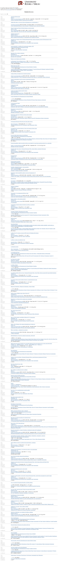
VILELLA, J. (39, 344)
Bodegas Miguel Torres (19, 283)
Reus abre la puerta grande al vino (17, 397)
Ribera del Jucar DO (45, 426)
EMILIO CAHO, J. (14, 496)
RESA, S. (12, 370)
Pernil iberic (16, 459)
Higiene (34, 164)
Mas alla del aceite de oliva (16, 310)
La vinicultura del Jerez (15, 252)
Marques (44, 353)
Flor (39, 255)
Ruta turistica (20, 37)
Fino (38, 340)
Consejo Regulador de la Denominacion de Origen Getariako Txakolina (24, 212)
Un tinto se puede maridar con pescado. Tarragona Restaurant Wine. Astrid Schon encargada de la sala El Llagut (31, 475)
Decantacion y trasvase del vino (16, 109)
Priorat (12, 118)
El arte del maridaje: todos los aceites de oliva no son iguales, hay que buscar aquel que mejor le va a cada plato (31, 143)
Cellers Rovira (18, 558)
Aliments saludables (31, 373)
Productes (29, 118)
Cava (34, 62)
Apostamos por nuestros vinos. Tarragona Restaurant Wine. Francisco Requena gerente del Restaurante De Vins (31, 39)
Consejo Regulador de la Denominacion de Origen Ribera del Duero (23, 376)
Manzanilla (13, 433)
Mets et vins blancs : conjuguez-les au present (19, 329)
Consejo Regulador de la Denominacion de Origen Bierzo (21, 136)
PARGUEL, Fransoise (15, 260)
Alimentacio (21, 492)
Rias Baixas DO (14, 407)
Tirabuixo (32, 528)
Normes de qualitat (31, 159)
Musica (16, 131)
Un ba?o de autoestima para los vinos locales (19, 468)
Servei (53, 528)
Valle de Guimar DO (14, 544)
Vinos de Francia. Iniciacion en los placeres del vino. (20, 524)
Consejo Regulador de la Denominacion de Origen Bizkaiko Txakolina (24, 66)
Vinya (32, 62)
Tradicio (25, 118)
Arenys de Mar (17, 346)
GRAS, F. (12, 234)
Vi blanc (27, 221)
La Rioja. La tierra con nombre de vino (18, 239)
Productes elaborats (19, 373)
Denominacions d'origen (23, 159)
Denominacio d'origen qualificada (33, 386)
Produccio (40, 378)
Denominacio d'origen (15, 70)
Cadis (19, 106)
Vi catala (15, 320)
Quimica (21, 82)
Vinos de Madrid (14, 532)
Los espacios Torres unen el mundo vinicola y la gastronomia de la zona (24, 279)
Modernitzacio (25, 164)
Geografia (30, 94)
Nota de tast (48, 353)
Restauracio (26, 131)
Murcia (12, 37)
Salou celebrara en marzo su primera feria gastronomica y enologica (23, 442)
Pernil (17, 196)
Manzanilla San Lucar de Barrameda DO (36, 106)
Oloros (54, 339)
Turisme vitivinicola (46, 77)
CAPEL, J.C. (13, 187)
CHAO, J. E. (13, 457)
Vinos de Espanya (14, 307)
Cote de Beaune (26, 62)
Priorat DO (33, 118)
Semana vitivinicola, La (15, 175)
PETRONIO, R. (14, 54)
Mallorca (20, 20)
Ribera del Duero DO (15, 378)
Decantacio (40, 528)
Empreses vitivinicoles (42, 99)
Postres (22, 112)
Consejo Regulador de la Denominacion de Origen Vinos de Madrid (23, 533)
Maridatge (31, 25)
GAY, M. (26, 344)
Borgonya (12, 62)
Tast (28, 69)
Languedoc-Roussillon (32, 486)
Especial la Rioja (14, 242)
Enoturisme (20, 49)
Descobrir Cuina (14, 117)
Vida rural (12, 163)
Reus (19, 236)
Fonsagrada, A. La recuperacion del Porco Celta (19, 193)
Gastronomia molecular (17, 25)
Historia (18, 69)
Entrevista (23, 42)
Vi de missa (13, 558)
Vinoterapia (31, 243)
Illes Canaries (32, 544)
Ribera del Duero (36, 176)
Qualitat (18, 262)
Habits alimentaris (35, 313)
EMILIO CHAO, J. (14, 34)
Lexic (27, 138)
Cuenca (12, 302)
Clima (44, 138)
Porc (14, 196)
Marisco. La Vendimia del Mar (16, 304)
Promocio (28, 320)
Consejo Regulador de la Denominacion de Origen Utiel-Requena (23, 519)
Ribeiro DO (24, 414)
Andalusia (29, 459)
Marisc (13, 308)
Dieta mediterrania (20, 313)
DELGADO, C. (14, 365)
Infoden (52, 69)
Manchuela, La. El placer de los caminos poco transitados (21, 299)
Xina (23, 31)
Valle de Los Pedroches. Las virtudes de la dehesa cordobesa (22, 512)
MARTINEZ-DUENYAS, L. (16, 162)
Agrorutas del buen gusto (15, 16)
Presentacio (49, 528)
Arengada (15, 118)
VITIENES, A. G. (14, 431)
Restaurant (29, 42)
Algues (12, 31)
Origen (22, 386)
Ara (11, 484)
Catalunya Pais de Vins (15, 385)
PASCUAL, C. (13, 507)
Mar (17, 31)
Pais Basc (35, 183)
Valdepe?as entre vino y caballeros (17, 500)
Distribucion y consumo (15, 372)
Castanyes (25, 196)
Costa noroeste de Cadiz (15, 103)
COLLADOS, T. (14, 115)
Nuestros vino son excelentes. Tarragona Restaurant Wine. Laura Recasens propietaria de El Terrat (29, 357)
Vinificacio (13, 164)
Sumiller (12, 189)
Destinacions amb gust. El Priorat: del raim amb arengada (21, 114)
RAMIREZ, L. (13, 86)
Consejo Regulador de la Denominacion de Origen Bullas (21, 351)
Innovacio (38, 25)
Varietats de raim (30, 77)
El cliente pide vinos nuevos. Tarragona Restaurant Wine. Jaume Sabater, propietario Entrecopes (28, 148)
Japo (25, 31)
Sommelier (43, 25)
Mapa (17, 49)
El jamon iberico (14, 155)
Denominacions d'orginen (15, 183)
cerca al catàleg (9, 9)
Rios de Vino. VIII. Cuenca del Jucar (17, 423)
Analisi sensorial (18, 529)
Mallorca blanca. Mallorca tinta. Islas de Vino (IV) (20, 293)
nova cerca (14, 8)
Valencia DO (18, 427)
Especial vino (13, 178)
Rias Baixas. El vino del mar (16, 403)
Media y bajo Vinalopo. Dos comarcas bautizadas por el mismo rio (23, 324)
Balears (15, 296)
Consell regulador (25, 228)
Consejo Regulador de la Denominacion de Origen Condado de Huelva (24, 548)
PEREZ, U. (13, 280)
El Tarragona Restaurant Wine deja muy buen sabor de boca (22, 121)
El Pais (12, 188)
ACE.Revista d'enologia (15, 24)
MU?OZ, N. (13, 470)
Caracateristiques (34, 31)
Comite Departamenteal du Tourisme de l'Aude (19, 47)
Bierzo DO (24, 138)
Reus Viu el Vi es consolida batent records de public (20, 390)
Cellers (25, 70)
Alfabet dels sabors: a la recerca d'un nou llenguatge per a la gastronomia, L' (25, 22)
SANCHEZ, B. (13, 294)
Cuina (12, 25)
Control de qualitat (48, 536)
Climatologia (24, 77)
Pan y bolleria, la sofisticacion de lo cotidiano (19, 369)
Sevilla (12, 459)
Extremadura (20, 196)
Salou (12, 446)
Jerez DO (32, 255)
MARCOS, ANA (14, 490)
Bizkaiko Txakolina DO (46, 69)
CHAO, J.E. (13, 194)
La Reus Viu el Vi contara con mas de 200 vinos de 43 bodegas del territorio (25, 233)
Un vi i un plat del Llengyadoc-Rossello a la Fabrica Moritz (22, 482)
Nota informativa (14, 350)
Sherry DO (24, 255)
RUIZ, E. (12, 17)
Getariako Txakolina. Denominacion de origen (19, 211)
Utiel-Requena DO (29, 498)
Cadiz (16, 106)
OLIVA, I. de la (14, 29)
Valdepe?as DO (13, 504)
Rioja (12, 243)
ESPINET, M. (13, 344)
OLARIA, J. (13, 391)
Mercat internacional (39, 159)
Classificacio (21, 229)
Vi (23, 37)
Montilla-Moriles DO (16, 339)
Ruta (25, 515)
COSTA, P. (13, 384)
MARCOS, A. (13, 110)
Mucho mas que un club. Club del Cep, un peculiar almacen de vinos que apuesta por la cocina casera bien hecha (31, 343)
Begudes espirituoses (31, 327)
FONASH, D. (13, 200)
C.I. (11, 443)
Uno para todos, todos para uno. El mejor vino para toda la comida (23, 489)
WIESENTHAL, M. (14, 450)
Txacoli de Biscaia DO (37, 69)
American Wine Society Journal (16, 201)
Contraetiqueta (18, 139)
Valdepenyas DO (50, 504)
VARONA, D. (13, 156)
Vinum (12, 366)
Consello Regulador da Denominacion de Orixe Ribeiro (21, 411)
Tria (11, 492)
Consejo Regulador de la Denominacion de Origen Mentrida (22, 96)
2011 (26, 42)
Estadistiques (54, 536)
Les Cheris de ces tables (15, 259)
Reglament (35, 536)
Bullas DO (24, 353)
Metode (12, 81)
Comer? (29, 504)
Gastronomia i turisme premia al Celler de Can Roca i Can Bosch (23, 204)
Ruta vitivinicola (33, 296)
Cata (45, 176)
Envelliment (13, 139)
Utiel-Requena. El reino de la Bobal (17, 495)
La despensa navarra (14, 246)
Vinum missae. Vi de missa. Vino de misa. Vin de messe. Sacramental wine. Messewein (27, 555)
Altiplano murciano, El (15, 33)
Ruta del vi (13, 426)
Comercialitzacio (29, 70)
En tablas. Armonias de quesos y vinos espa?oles (20, 167)
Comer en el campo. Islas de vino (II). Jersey (19, 90)
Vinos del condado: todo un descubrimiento (19, 547)
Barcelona (13, 56)
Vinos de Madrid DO (26, 536)
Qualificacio (48, 521)
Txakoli (15, 69)
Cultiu (54, 228)
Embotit (32, 515)
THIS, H (12, 80)
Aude (12, 49)
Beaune (22, 62)
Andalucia (25, 459)
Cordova (15, 515)
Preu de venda (29, 262)
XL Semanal (13, 180)
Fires (17, 236)
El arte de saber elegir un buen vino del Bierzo (19, 135)
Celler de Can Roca (18, 208)
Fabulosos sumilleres (15, 186)
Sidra (16, 88)
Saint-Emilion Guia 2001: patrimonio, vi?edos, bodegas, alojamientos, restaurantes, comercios (28, 435)
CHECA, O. (13, 300)
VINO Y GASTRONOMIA (16, 168)
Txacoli (12, 69)
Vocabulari (13, 529)
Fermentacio (16, 229)
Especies (13, 221)
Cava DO (24, 498)
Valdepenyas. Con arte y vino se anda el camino (19, 506)
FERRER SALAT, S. (20, 344)
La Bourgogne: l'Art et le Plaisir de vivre (18, 61)
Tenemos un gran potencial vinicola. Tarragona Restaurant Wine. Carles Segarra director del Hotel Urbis (30, 462)
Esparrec (12, 250)
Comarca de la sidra (14, 85)
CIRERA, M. (13, 40)
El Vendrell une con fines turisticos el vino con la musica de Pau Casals (24, 128)
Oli (41, 421)
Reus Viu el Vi (13, 236)
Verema (46, 138)
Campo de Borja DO (14, 77)
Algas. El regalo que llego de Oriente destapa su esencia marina (22, 28)
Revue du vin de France (15, 261)
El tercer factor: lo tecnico (15, 161)
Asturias (18, 88)
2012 (21, 236)
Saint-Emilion (27, 439)
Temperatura (16, 492)
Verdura (15, 31)
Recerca (35, 25)
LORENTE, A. (13, 424)
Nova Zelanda (25, 94)
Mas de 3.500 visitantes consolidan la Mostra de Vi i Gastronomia (23, 317)
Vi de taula (24, 528)
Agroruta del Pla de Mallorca (27, 20)
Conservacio (45, 528)
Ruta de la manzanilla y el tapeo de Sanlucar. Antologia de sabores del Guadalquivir (26, 430)
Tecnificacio (17, 164)
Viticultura (43, 228)
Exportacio (39, 550)
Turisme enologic (30, 176)
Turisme (12, 20)
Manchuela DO (26, 302)
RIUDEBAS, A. (18, 384)
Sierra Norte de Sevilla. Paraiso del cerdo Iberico (20, 456)
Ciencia (23, 25)
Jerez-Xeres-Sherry (14, 224)
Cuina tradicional (24, 346)
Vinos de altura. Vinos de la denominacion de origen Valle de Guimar (23, 540)
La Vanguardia (13, 312)
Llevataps (36, 528)
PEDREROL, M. (14, 318)
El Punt (12, 392)
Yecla (30, 37)
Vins (15, 56)
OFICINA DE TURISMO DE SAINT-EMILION (20, 436)
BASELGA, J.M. (14, 129)
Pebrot (27, 250)
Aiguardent (39, 459)
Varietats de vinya (44, 296)
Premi (23, 208)
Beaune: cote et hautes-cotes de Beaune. (18, 58)
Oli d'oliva (37, 37)
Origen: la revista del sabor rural (17, 36)
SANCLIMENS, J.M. (33, 344)
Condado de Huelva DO (15, 550)
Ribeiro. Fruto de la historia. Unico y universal (19, 410)
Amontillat (41, 340)
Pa (11, 373)
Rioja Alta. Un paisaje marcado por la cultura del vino (20, 417)
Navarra (19, 250)
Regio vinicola (13, 94)
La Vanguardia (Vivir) (15, 345)
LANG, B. (13, 219)
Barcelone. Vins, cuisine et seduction (17, 53)
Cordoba (12, 515)
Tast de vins (42, 176)
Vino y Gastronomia (14, 30)
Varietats (30, 69)
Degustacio (25, 139)
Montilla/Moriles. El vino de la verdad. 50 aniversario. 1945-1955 (23, 335)
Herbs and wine (14, 218)
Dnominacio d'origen (35, 228)
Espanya (17, 159)
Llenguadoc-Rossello (24, 486)
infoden (16, 386)
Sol (48, 138)
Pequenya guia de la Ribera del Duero (18, 375)
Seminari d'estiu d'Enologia (16, 451)
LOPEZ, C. (13, 311)
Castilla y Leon (19, 176)
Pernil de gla (20, 459)
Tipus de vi (35, 77)
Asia (21, 31)
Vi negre (30, 221)
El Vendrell (13, 131)
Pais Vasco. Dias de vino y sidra (16, 364)
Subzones (31, 353)
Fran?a (14, 49)
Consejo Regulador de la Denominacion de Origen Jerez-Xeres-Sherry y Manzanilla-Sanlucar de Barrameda (30, 253)
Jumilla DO (16, 37)
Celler (21, 164)
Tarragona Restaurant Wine (16, 42)
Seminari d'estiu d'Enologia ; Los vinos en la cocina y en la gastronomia (24, 449)
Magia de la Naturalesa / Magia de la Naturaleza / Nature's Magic (23, 286)
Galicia (12, 196)
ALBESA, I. (13, 205)
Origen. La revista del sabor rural (17, 18)
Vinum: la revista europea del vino (17, 93)
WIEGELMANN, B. (14, 91)
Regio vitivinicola (19, 94)
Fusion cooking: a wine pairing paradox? (18, 199)
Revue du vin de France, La (16, 55)
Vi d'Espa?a (22, 106)
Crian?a (25, 229)
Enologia (26, 25)
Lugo (36, 196)
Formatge (33, 37)
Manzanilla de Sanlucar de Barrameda (22, 433)
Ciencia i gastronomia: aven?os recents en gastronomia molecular (23, 79)
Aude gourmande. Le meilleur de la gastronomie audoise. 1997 (22, 46)
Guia (31, 439)
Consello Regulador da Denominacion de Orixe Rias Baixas (22, 405)
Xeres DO (12, 228)
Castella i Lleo (13, 176)
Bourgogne (37, 62)
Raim (18, 118)
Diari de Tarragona (14, 41)
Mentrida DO (29, 99)
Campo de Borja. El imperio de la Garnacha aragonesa (21, 73)
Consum (25, 313)
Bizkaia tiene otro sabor (15, 65)
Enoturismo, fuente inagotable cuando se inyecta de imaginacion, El (23, 172)
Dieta (16, 313)
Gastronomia (16, 20)
